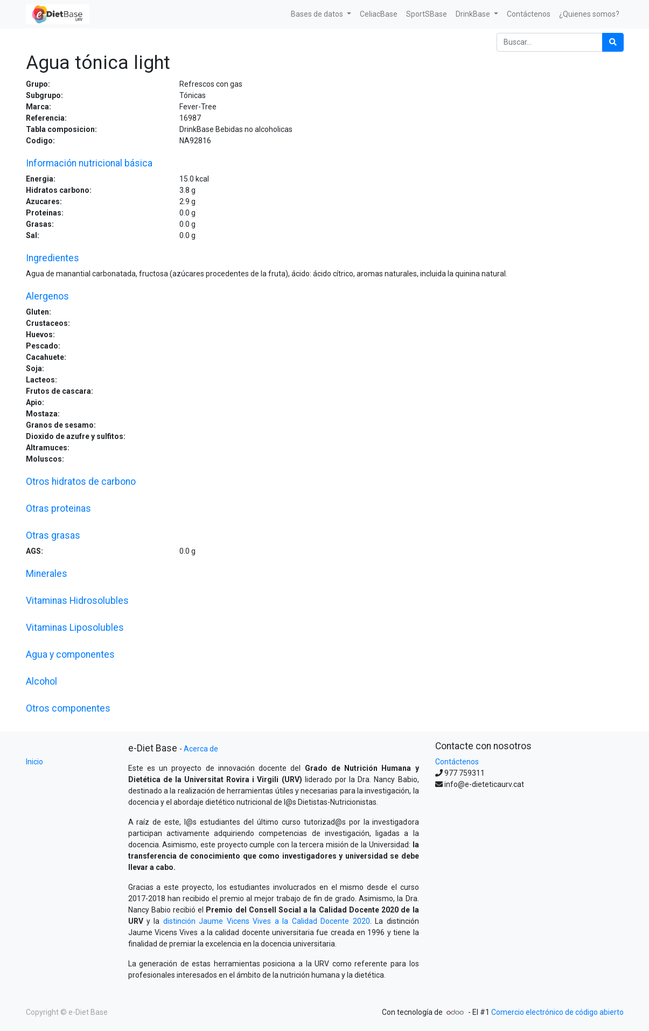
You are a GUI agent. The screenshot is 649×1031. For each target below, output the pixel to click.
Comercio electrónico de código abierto (557, 1012)
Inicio (34, 761)
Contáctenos (457, 761)
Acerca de (201, 748)
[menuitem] (378, 14)
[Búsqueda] (613, 42)
